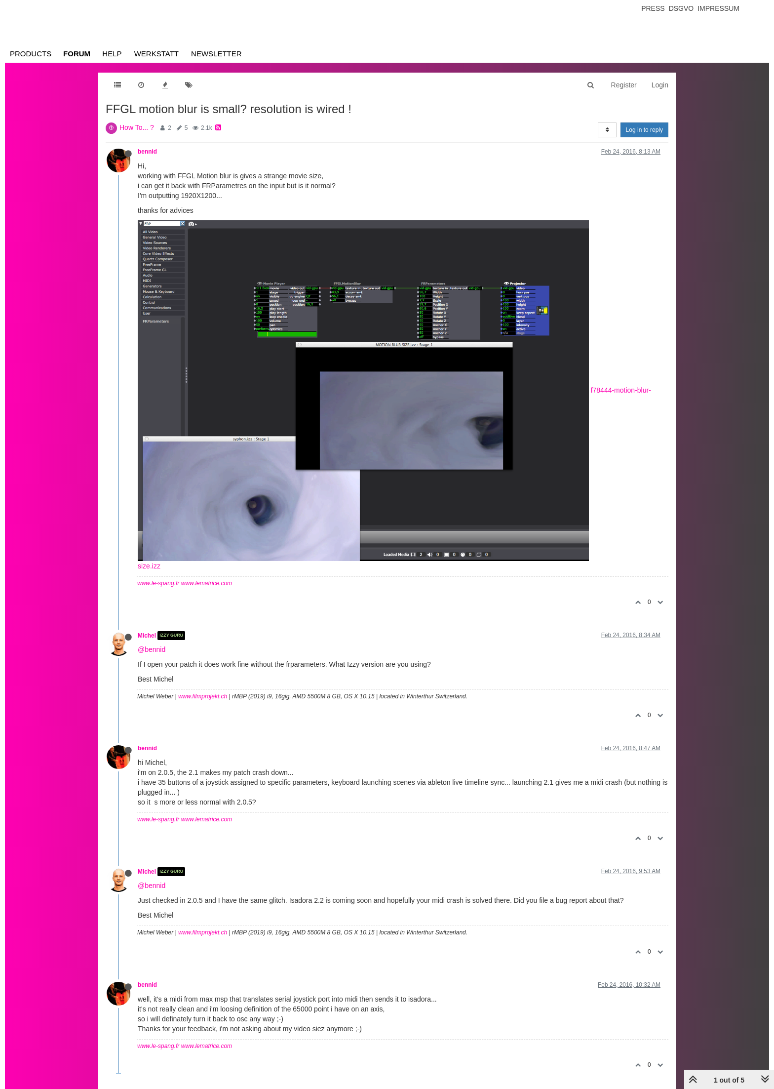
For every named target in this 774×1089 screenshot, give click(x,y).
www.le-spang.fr (158, 583)
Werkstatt (156, 53)
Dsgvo (681, 8)
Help (111, 53)
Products (30, 53)
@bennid (151, 649)
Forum (76, 53)
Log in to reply (644, 129)
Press (652, 8)
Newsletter (216, 53)
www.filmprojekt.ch (202, 696)
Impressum (718, 8)
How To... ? (136, 127)
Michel (147, 635)
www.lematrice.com (206, 583)
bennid (147, 151)
